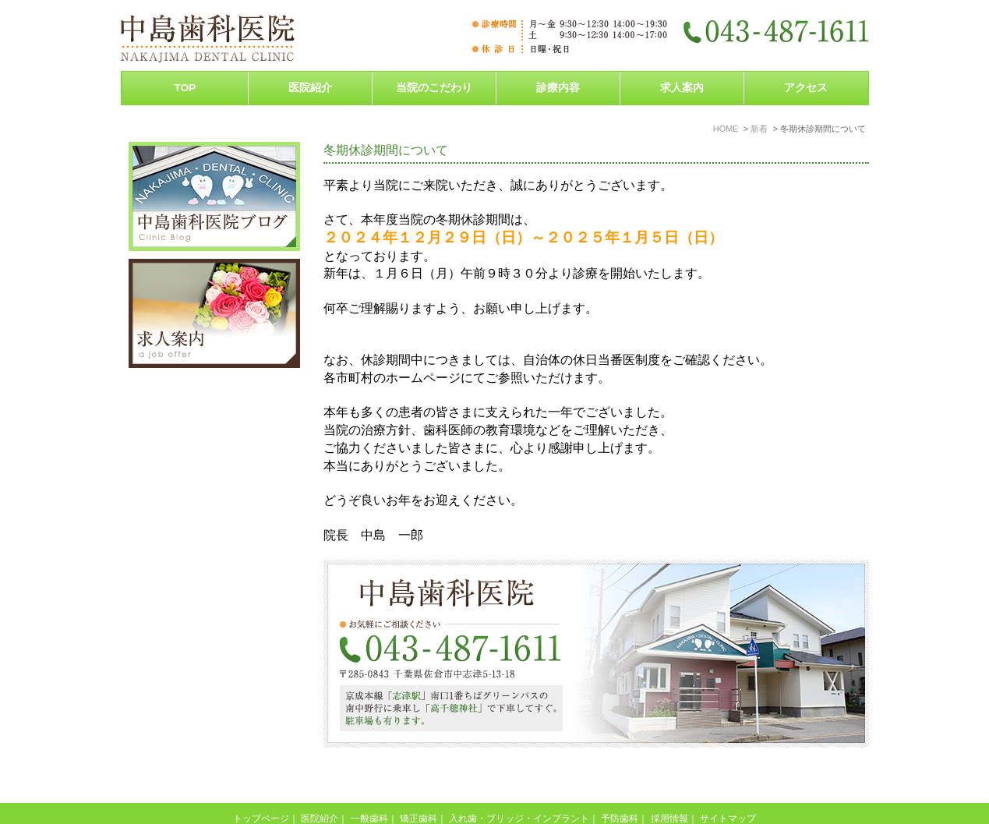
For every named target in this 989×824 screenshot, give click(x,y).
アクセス (806, 88)
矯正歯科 (418, 785)
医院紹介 (319, 785)
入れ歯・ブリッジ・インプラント (519, 785)
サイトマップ (728, 785)
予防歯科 (619, 785)
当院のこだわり (434, 88)
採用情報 (669, 785)
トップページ (261, 785)
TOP (185, 88)
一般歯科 (369, 785)
